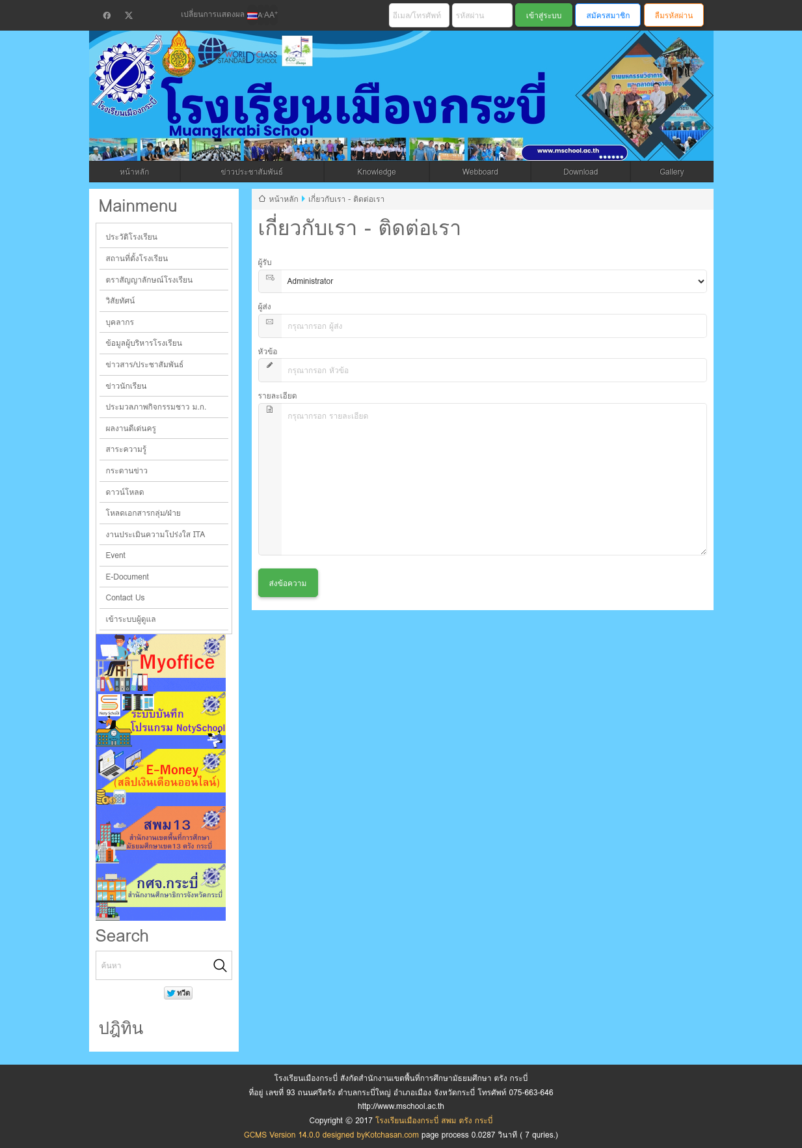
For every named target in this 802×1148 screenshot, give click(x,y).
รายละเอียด (277, 395)
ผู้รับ (265, 262)
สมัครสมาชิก (608, 15)
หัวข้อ (268, 351)
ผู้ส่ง (264, 306)
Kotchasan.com (392, 1134)
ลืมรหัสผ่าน (674, 15)
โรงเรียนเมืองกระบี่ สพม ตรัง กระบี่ (353, 111)
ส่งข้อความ (288, 583)
